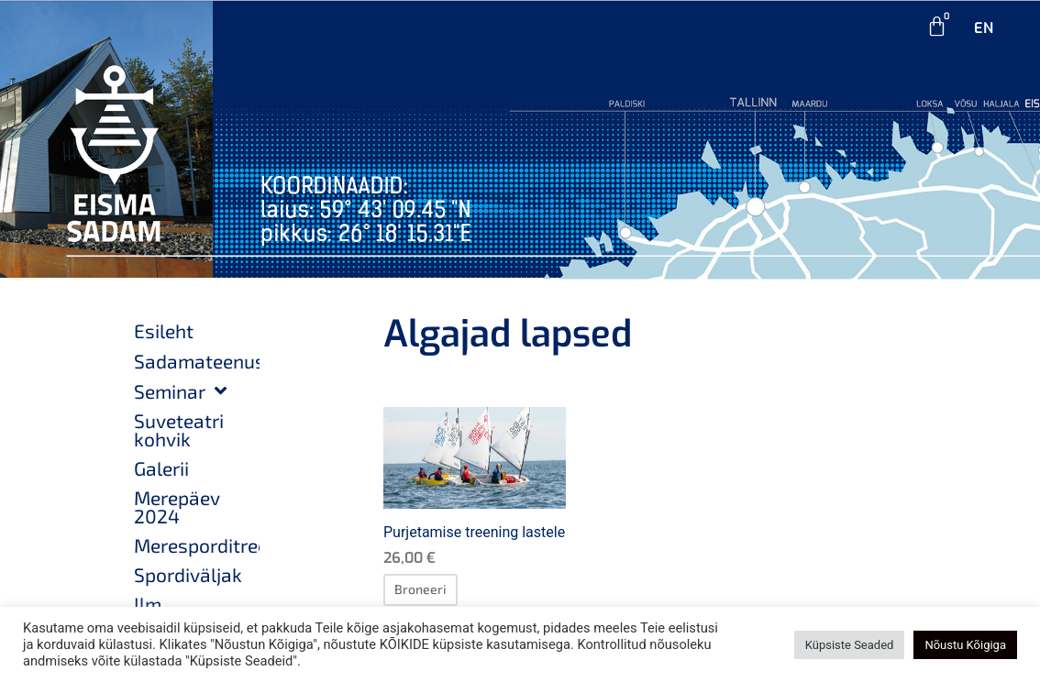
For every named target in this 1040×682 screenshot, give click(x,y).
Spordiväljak (188, 574)
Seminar (180, 391)
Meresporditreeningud (197, 545)
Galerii (161, 467)
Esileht (164, 330)
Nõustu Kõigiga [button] (965, 645)
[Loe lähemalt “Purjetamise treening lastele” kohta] (420, 589)
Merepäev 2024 (177, 506)
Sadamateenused (197, 361)
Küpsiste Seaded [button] (849, 645)
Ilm (147, 603)
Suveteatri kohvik (179, 429)
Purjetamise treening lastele (474, 532)
